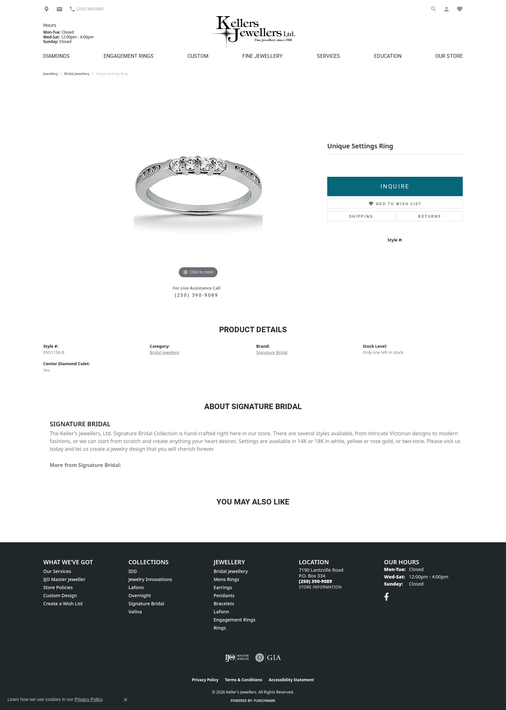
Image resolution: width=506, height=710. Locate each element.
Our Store (449, 55)
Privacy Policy (205, 680)
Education (387, 55)
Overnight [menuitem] (139, 595)
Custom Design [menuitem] (60, 595)
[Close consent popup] (125, 700)
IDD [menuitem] (132, 571)
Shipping (361, 216)
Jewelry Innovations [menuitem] (150, 579)
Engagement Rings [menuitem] (234, 620)
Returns (429, 216)
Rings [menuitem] (220, 628)
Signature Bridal (272, 352)
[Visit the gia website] (268, 658)
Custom (197, 55)
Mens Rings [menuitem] (226, 579)
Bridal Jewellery (76, 73)
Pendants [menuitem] (224, 595)
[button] (433, 9)
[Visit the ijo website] (237, 658)
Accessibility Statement (291, 680)
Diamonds (56, 55)
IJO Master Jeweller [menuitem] (64, 579)
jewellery (50, 73)
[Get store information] (320, 587)
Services (328, 55)
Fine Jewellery (262, 55)
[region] (198, 183)
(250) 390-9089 (196, 295)
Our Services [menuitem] (57, 571)
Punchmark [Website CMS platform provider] (265, 700)
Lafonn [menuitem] (136, 587)
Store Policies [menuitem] (58, 587)
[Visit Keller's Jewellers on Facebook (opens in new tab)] (386, 597)
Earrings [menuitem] (223, 587)
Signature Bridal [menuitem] (146, 603)
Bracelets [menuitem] (224, 603)
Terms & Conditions (243, 680)
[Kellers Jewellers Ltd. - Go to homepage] (252, 32)
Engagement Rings (129, 55)
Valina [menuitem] (135, 612)
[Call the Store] (315, 581)
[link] (46, 9)
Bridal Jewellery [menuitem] (231, 571)
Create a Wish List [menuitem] (63, 603)
